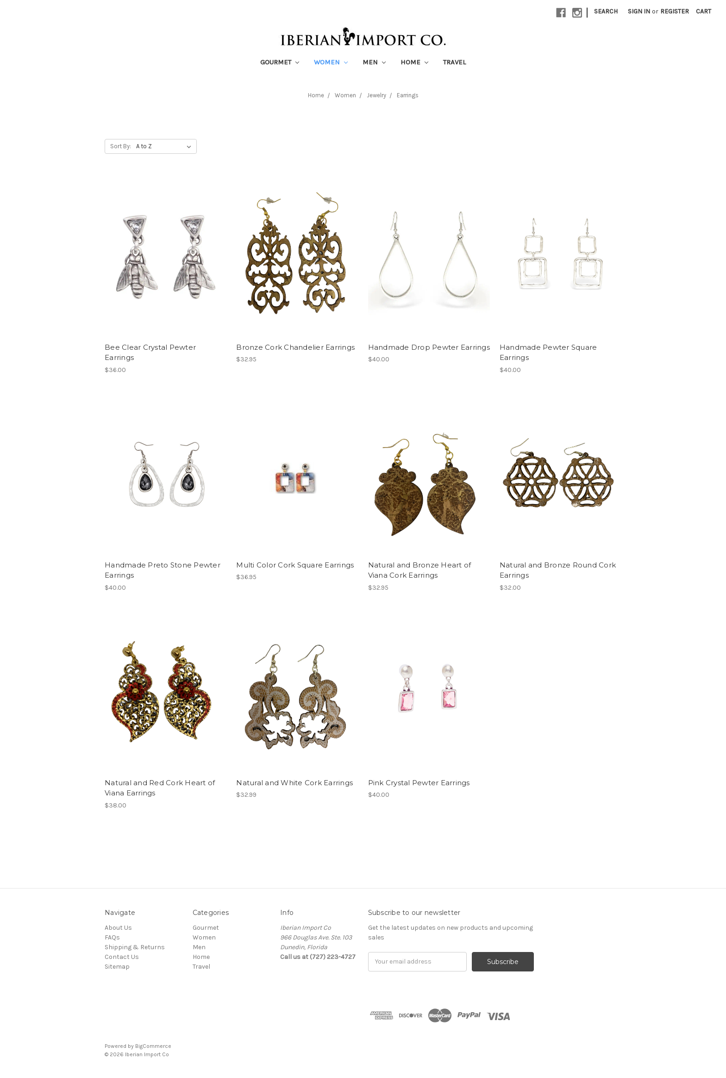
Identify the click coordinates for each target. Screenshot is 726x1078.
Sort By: (120, 146)
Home (414, 62)
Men (374, 62)
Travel (454, 62)
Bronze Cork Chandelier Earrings (295, 347)
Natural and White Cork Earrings (294, 782)
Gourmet (279, 62)
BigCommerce (153, 1046)
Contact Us (122, 957)
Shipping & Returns (135, 947)
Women (331, 62)
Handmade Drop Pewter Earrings (429, 347)
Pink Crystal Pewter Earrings (419, 782)
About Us (118, 928)
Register (674, 11)
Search (606, 11)
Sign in (639, 11)
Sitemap (117, 967)
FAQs (112, 937)
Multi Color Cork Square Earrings (295, 565)
